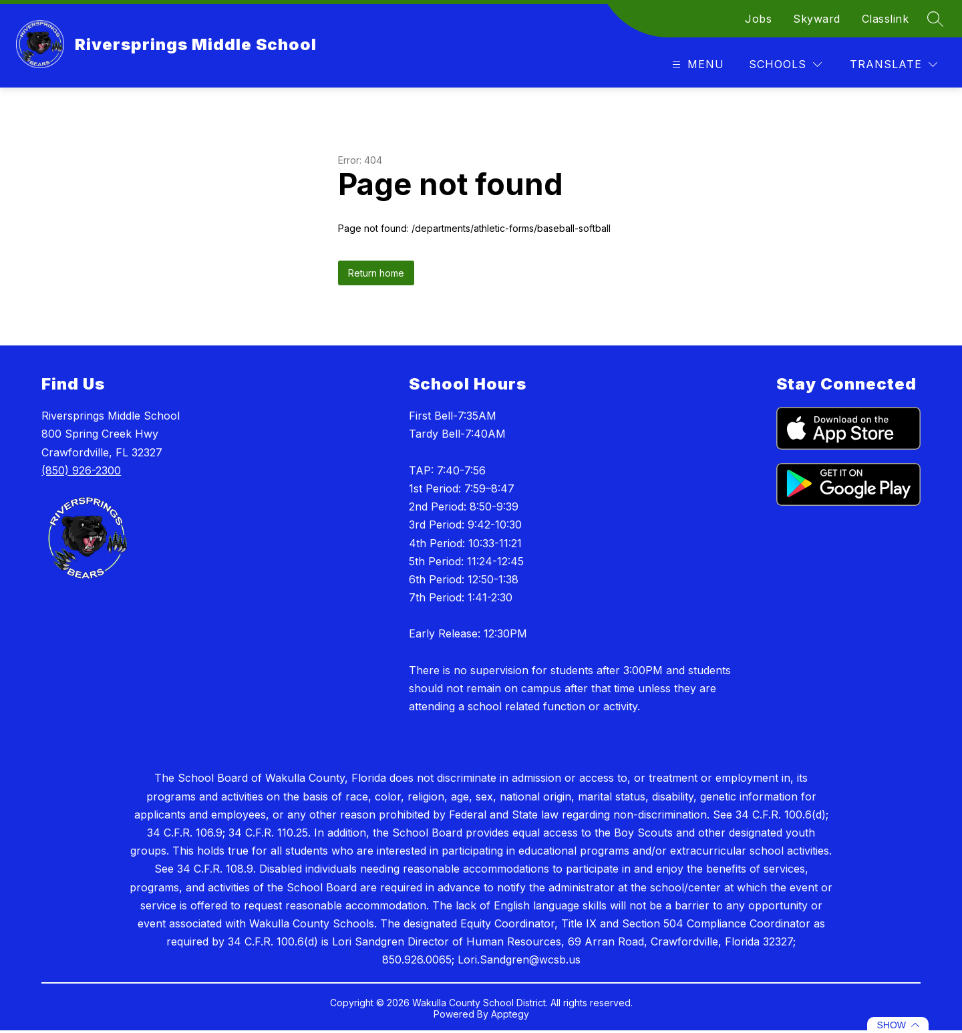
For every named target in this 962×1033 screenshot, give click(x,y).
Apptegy (510, 1014)
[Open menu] (696, 64)
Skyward (816, 18)
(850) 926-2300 (81, 470)
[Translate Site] (893, 64)
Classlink (885, 18)
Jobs (758, 18)
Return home (376, 273)
